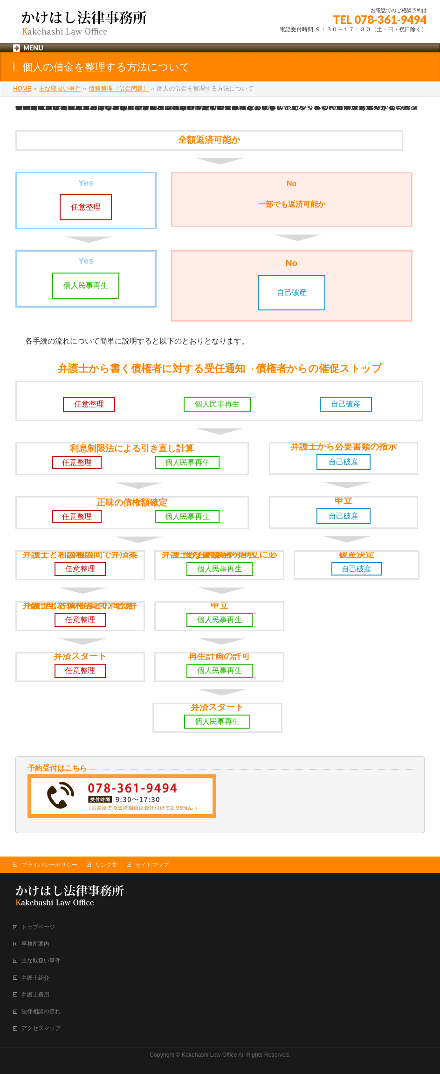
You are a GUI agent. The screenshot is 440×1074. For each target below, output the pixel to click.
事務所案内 (35, 944)
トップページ (38, 927)
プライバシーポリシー (49, 865)
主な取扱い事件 (41, 960)
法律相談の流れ (41, 1011)
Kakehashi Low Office (209, 1055)
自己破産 (292, 292)
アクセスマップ (41, 1028)
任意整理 (86, 207)
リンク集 (106, 865)
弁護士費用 (35, 994)
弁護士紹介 (35, 978)
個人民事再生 (85, 285)
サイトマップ (152, 865)
